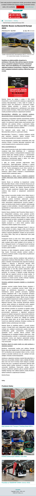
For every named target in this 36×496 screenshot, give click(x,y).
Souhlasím (20, 7)
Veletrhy (16, 20)
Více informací (29, 7)
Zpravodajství (8, 20)
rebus (25, 30)
